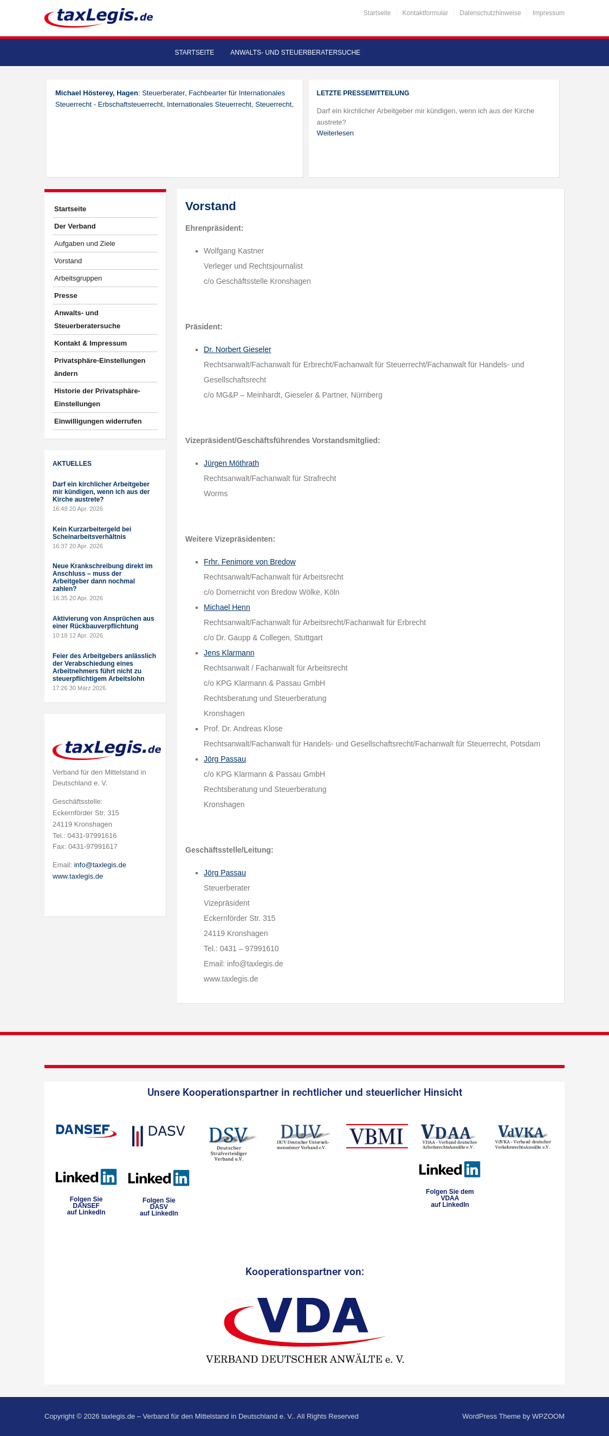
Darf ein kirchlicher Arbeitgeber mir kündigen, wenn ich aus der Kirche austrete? (101, 491)
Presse (65, 295)
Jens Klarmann (229, 652)
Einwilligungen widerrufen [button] (98, 421)
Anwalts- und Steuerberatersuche (295, 52)
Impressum (549, 13)
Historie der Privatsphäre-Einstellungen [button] (97, 397)
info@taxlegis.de (100, 865)
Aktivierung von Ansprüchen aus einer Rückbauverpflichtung (103, 622)
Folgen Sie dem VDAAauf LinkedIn (450, 1198)
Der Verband (75, 226)
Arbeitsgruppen (78, 278)
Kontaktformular (426, 13)
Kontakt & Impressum (90, 343)
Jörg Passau (225, 759)
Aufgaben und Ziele (84, 243)
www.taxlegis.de (78, 876)
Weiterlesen (335, 133)
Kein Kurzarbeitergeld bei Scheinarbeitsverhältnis (92, 533)
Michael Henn (227, 607)
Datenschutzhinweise (490, 13)
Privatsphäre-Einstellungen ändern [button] (99, 367)
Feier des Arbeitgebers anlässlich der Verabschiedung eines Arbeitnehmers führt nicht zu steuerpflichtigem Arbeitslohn (104, 667)
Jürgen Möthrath (231, 463)
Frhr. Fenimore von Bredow (250, 561)
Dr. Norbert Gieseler (237, 349)
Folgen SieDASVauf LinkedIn (159, 1207)
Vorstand (68, 261)
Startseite (377, 13)
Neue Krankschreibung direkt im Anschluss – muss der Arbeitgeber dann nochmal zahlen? (103, 577)
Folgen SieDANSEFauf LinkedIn (86, 1205)
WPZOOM (548, 1416)
